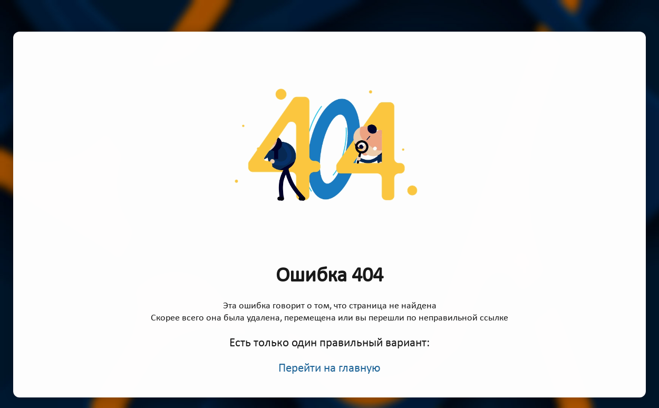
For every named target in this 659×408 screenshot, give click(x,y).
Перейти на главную (329, 369)
